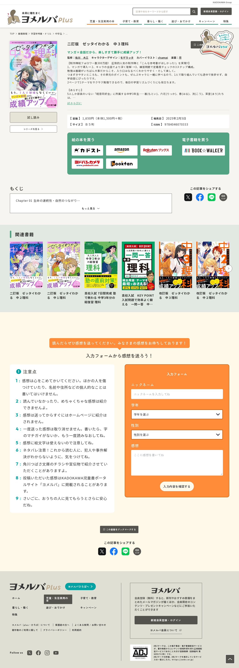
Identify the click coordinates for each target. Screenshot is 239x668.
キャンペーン (207, 21)
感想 (135, 445)
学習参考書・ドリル (41, 33)
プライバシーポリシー (55, 629)
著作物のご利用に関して (25, 629)
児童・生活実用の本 (102, 21)
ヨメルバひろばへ (78, 586)
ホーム (16, 598)
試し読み (33, 117)
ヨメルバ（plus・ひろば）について (31, 624)
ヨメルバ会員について (164, 630)
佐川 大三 (82, 57)
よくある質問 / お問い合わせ (90, 624)
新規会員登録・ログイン (216, 11)
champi (163, 57)
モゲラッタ (127, 57)
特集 (226, 21)
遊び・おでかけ (181, 21)
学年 (135, 405)
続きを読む (74, 103)
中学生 (58, 33)
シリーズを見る (32, 128)
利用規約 (77, 629)
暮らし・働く (155, 21)
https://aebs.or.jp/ (183, 659)
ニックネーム (142, 384)
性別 (135, 425)
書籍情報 (22, 33)
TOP (12, 33)
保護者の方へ (62, 624)
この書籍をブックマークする (121, 529)
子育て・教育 (131, 21)
